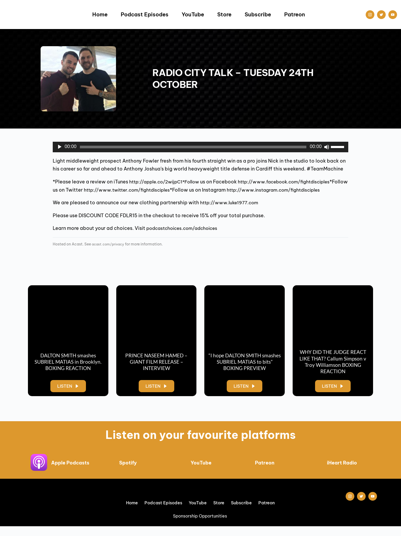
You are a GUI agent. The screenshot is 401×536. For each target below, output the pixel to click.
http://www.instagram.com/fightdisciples (128, 198)
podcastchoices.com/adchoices (184, 236)
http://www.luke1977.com (231, 211)
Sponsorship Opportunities (200, 525)
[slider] (193, 147)
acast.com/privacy (109, 252)
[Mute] (326, 147)
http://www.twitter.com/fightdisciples (248, 190)
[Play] (59, 147)
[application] (200, 147)
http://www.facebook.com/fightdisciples (102, 190)
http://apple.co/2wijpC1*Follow (167, 182)
